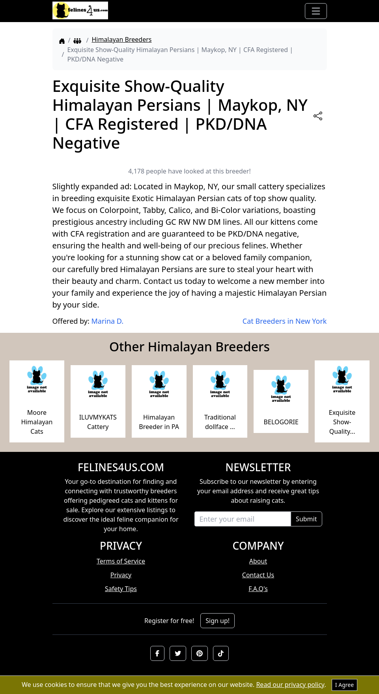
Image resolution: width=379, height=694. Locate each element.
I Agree (344, 684)
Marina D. (107, 321)
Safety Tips (121, 588)
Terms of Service (121, 561)
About (258, 561)
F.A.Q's (258, 588)
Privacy (120, 575)
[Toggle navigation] (316, 11)
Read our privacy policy (290, 684)
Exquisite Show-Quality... (342, 422)
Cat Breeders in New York (285, 321)
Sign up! (217, 620)
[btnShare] (318, 116)
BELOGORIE (281, 422)
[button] (157, 653)
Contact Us (258, 575)
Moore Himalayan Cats (36, 422)
